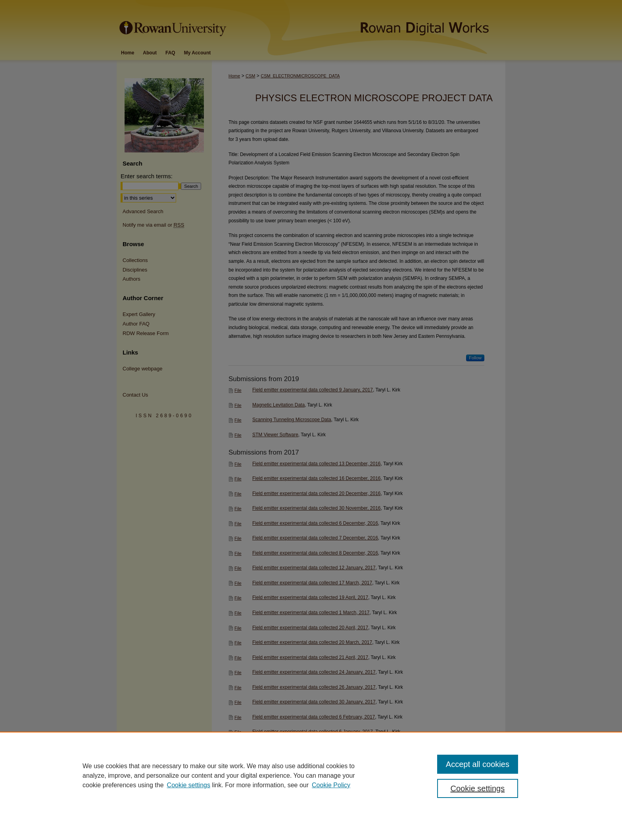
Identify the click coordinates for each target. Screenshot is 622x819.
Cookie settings (188, 785)
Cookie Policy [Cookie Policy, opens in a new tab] (331, 785)
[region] (311, 775)
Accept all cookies (477, 764)
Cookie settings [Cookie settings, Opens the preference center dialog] (478, 788)
